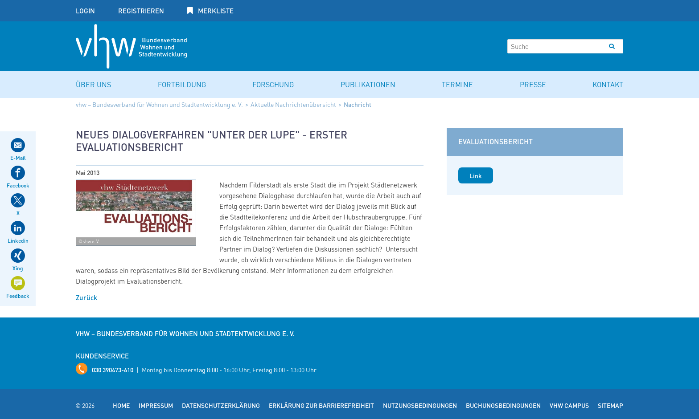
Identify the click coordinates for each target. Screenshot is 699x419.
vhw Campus (569, 405)
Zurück (86, 297)
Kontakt (607, 84)
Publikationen (368, 84)
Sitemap (610, 405)
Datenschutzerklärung (221, 405)
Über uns (93, 84)
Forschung (273, 84)
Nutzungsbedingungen (420, 405)
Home (121, 405)
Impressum (156, 405)
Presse (533, 84)
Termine (457, 84)
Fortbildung (182, 84)
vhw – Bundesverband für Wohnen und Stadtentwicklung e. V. (159, 104)
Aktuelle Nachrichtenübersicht (293, 104)
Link (475, 175)
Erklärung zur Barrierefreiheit (321, 405)
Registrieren (141, 10)
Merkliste (215, 10)
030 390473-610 (112, 370)
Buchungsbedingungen (503, 405)
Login (85, 10)
